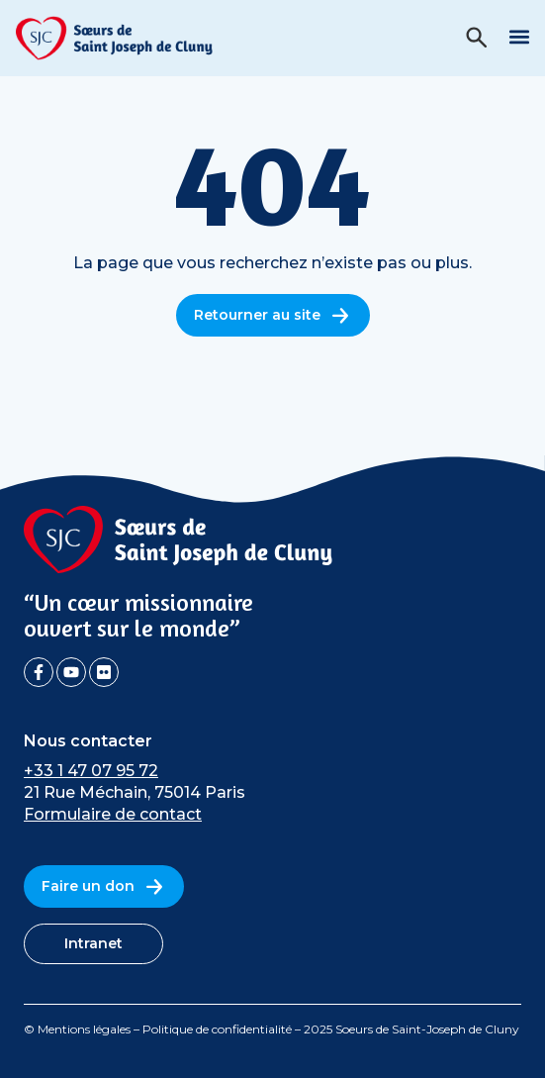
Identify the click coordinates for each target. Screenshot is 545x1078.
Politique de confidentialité (217, 1029)
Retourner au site (273, 315)
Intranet (93, 943)
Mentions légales (84, 1029)
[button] (518, 36)
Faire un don (104, 886)
